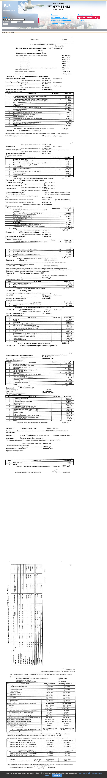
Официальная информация (89, 18)
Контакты (81, 20)
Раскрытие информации (61, 20)
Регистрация (6, 18)
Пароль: (19, 21)
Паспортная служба (85, 15)
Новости (54, 15)
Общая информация (59, 18)
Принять (57, 775)
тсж (6, 5)
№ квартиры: (6, 21)
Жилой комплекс (58, 23)
